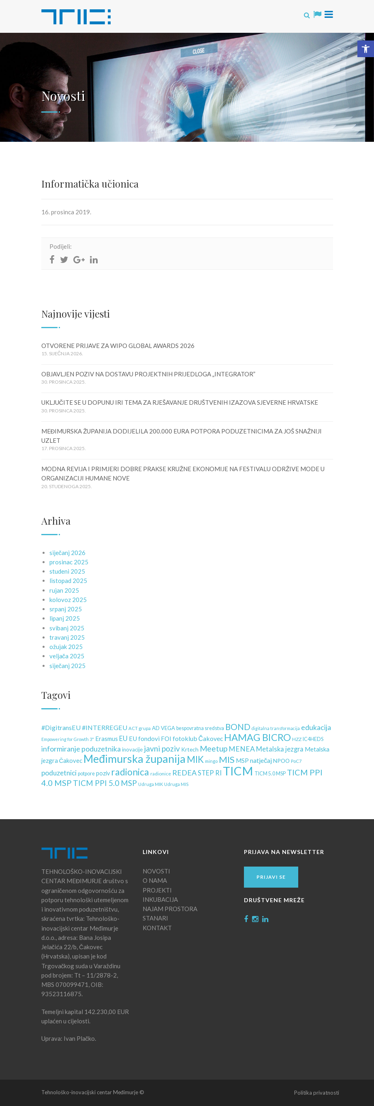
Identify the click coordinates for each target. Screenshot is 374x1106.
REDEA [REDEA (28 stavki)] (184, 772)
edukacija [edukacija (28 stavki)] (316, 727)
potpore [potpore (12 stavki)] (86, 774)
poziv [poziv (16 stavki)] (103, 773)
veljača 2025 (67, 656)
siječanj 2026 (67, 552)
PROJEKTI (157, 890)
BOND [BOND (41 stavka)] (237, 727)
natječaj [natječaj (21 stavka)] (261, 760)
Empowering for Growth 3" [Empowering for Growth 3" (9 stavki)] (67, 739)
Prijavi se (271, 877)
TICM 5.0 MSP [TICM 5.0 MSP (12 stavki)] (270, 774)
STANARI (155, 918)
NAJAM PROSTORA (170, 908)
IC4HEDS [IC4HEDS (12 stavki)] (313, 739)
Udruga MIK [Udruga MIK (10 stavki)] (150, 784)
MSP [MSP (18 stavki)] (242, 760)
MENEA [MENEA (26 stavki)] (242, 749)
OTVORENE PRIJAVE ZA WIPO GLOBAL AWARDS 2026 (117, 345)
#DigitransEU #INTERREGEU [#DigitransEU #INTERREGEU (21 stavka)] (84, 727)
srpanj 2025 (65, 609)
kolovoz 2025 (68, 599)
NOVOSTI (156, 871)
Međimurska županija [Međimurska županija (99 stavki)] (134, 758)
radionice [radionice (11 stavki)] (160, 774)
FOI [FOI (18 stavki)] (166, 738)
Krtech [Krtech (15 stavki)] (190, 749)
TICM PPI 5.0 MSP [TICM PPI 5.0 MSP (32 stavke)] (105, 783)
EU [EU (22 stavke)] (123, 738)
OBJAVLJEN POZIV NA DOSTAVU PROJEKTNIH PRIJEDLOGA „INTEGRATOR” (148, 374)
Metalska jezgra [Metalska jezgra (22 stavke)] (279, 749)
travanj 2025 (67, 637)
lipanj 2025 (64, 618)
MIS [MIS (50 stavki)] (227, 759)
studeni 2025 (67, 571)
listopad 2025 (68, 580)
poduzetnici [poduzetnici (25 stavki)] (59, 773)
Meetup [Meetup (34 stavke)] (213, 748)
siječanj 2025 (67, 665)
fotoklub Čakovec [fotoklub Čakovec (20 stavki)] (198, 738)
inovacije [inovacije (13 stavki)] (132, 749)
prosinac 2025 (68, 562)
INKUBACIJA (160, 899)
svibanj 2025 (66, 628)
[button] (365, 49)
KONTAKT (157, 927)
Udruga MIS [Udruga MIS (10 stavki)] (176, 784)
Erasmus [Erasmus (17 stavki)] (106, 738)
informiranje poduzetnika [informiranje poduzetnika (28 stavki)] (81, 748)
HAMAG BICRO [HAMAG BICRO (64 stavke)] (257, 737)
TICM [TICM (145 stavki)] (238, 771)
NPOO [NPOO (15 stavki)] (281, 760)
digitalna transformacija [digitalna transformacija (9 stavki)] (276, 728)
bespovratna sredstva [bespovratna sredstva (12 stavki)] (200, 728)
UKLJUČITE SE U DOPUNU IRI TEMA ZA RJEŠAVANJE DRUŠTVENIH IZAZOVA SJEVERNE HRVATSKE (179, 402)
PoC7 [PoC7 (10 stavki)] (296, 761)
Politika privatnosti (316, 1092)
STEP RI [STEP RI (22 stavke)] (210, 773)
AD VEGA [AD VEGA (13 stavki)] (163, 728)
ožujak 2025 (66, 646)
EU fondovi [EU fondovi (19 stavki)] (144, 738)
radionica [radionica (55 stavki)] (130, 772)
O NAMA (155, 880)
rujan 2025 (64, 590)
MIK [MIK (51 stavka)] (195, 759)
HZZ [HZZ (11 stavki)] (296, 739)
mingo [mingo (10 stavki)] (211, 761)
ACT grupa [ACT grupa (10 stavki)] (139, 728)
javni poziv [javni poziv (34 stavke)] (162, 748)
